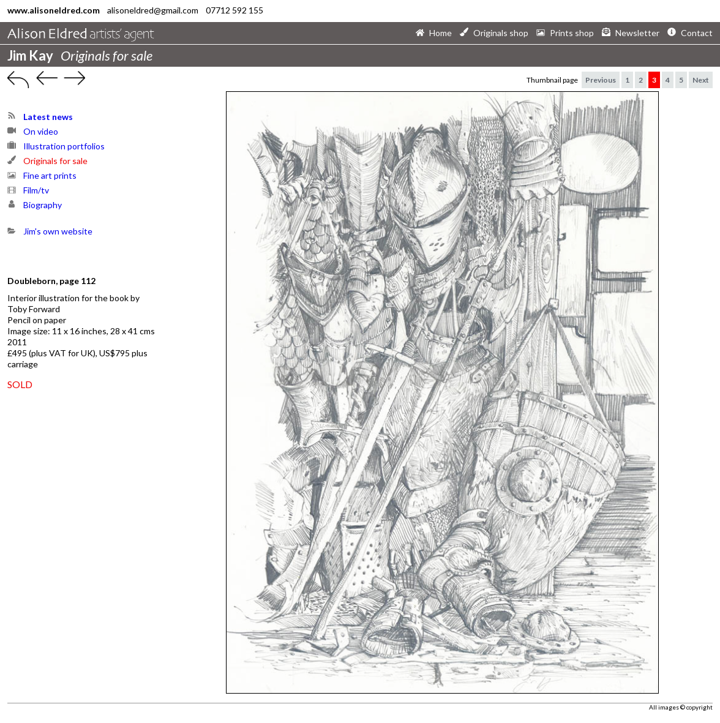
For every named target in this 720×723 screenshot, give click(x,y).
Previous (600, 79)
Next (700, 79)
